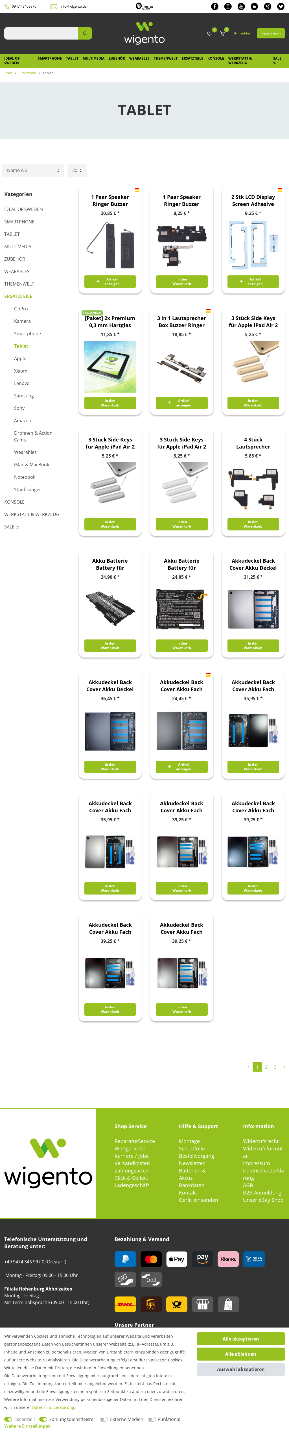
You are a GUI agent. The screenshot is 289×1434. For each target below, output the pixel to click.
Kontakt (188, 1192)
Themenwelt (166, 58)
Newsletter (192, 1163)
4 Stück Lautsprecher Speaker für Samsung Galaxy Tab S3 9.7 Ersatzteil (253, 443)
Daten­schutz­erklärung (53, 1407)
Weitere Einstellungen (27, 1426)
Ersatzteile (192, 58)
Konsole (215, 58)
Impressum (256, 1163)
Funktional (169, 1419)
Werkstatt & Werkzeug (240, 60)
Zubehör (117, 58)
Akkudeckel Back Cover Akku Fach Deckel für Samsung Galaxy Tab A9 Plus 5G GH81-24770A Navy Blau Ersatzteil (253, 807)
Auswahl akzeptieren (241, 1369)
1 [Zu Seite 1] (257, 1067)
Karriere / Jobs (131, 1155)
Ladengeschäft (132, 1185)
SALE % (277, 60)
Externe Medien (126, 1419)
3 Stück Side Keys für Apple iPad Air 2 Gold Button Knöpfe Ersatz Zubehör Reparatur (253, 322)
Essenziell (24, 1419)
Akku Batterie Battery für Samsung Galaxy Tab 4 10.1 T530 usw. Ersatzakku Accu (110, 564)
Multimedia (93, 58)
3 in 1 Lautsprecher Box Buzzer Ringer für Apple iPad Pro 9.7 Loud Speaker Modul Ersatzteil (181, 322)
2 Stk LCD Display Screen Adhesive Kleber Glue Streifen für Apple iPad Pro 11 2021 (253, 200)
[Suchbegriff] (41, 33)
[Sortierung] (33, 170)
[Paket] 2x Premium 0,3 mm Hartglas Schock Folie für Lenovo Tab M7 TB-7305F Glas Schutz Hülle (110, 322)
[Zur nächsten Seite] (284, 1067)
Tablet (72, 58)
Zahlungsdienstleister (72, 1419)
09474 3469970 (24, 6)
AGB (248, 1185)
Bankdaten (191, 1185)
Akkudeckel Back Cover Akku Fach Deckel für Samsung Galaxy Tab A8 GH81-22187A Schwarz (181, 686)
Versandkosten (132, 1163)
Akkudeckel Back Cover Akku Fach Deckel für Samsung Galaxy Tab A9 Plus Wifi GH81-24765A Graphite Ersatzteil (110, 928)
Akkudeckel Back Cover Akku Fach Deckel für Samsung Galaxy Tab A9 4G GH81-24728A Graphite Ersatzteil (253, 686)
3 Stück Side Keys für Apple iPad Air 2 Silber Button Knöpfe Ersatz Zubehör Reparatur (181, 443)
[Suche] (85, 33)
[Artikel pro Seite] (77, 170)
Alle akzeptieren (241, 1339)
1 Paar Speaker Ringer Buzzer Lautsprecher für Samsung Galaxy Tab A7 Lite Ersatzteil (181, 200)
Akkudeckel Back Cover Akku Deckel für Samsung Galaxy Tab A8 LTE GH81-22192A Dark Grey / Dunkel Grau (110, 686)
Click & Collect (131, 1177)
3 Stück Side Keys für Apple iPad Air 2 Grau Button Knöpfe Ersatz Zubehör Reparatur (110, 443)
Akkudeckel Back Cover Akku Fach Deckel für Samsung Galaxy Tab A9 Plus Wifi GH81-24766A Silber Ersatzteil (181, 928)
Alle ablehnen (240, 1354)
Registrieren (271, 33)
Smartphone (50, 58)
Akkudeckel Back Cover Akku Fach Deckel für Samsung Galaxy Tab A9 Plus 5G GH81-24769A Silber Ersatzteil (181, 807)
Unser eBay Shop (263, 1199)
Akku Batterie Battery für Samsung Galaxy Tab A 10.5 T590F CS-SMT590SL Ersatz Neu (182, 564)
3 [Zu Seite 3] (275, 1067)
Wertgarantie (130, 1148)
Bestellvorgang (196, 1155)
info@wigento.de (73, 6)
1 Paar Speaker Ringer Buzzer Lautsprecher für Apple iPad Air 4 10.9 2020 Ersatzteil (110, 200)
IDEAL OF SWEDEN (12, 60)
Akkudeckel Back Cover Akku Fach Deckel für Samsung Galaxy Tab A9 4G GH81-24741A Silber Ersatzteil (110, 807)
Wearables (139, 58)
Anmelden (242, 33)
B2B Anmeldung (262, 1192)
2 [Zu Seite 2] (266, 1067)
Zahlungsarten (132, 1170)
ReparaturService (135, 1141)
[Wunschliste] (209, 34)
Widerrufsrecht (261, 1141)
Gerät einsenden (198, 1199)
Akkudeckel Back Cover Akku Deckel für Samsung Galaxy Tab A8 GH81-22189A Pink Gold (253, 564)
